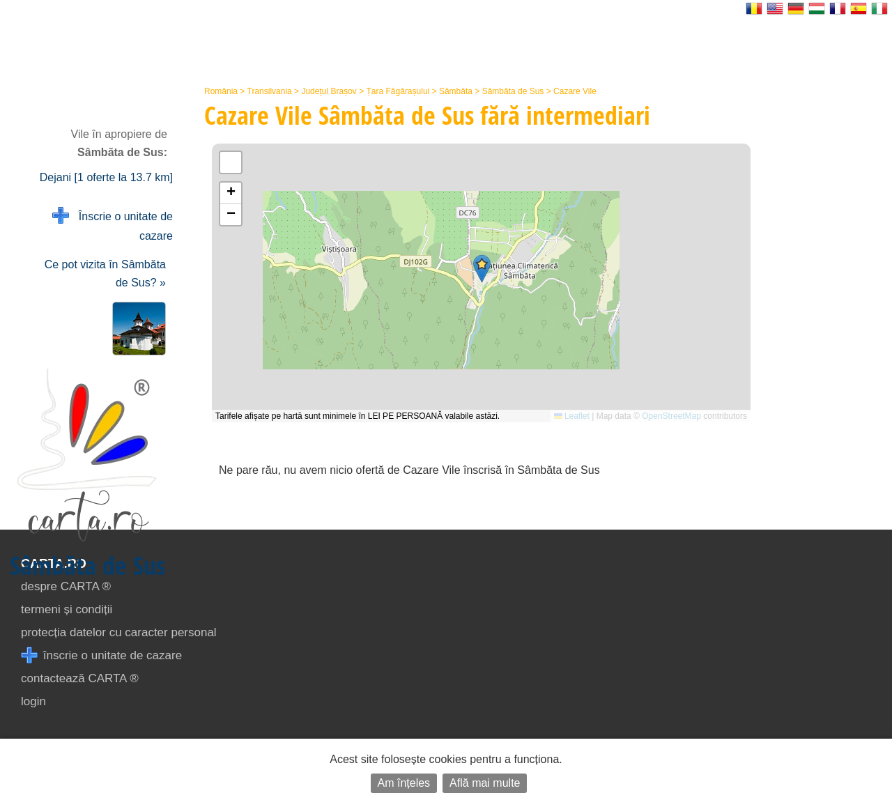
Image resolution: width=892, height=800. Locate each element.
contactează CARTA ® (80, 678)
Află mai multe (484, 783)
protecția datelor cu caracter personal (119, 632)
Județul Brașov (328, 91)
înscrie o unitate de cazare (101, 655)
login (33, 701)
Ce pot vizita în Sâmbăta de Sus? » (105, 274)
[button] (482, 268)
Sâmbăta (455, 91)
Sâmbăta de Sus (513, 91)
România (221, 91)
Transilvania (269, 91)
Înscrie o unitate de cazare (112, 225)
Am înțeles (404, 783)
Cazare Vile (575, 91)
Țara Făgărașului (398, 91)
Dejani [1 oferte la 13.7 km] (106, 177)
